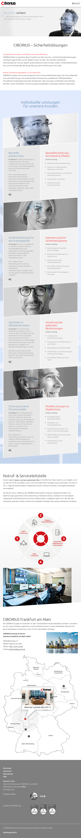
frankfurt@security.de (17, 649)
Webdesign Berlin (10, 832)
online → (24, 786)
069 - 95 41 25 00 (16, 646)
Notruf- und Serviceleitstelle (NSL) (27, 480)
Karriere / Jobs (9, 781)
